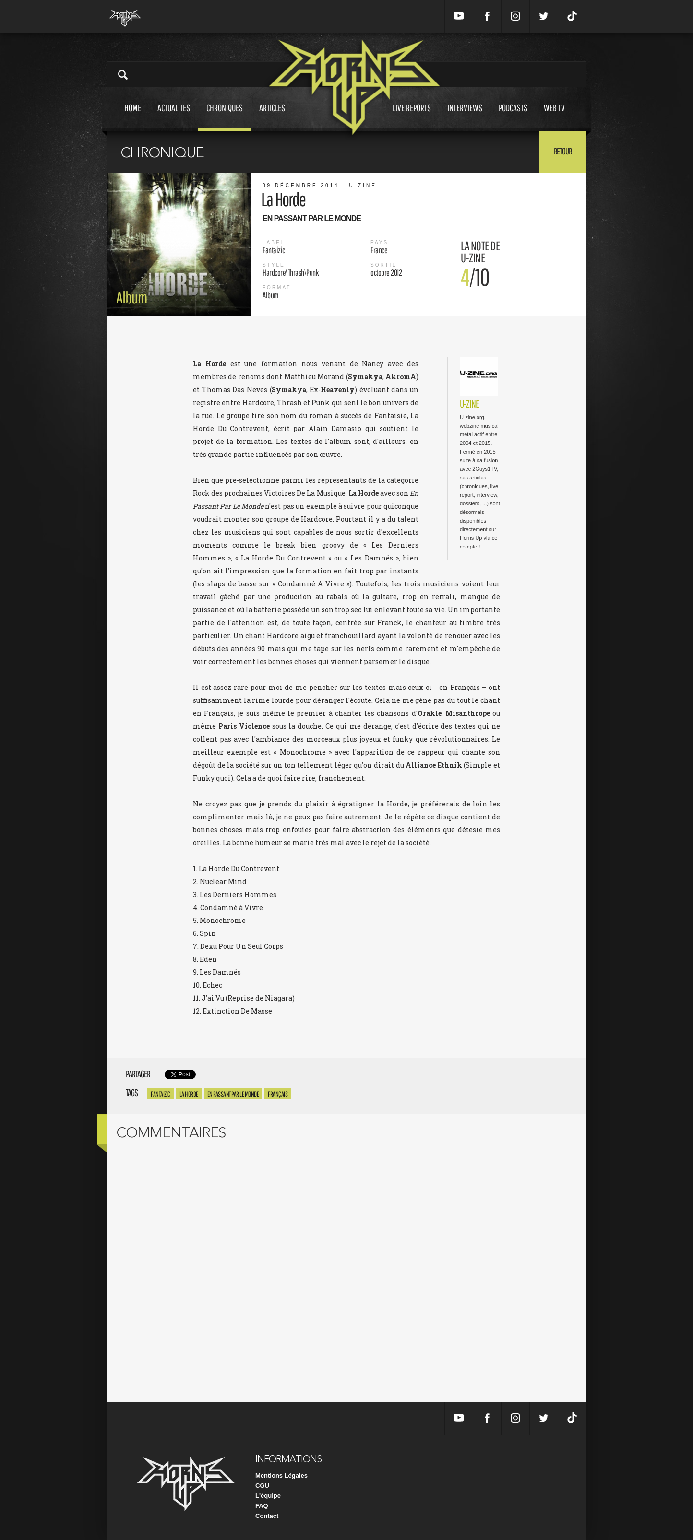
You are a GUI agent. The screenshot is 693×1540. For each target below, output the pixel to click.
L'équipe (268, 1495)
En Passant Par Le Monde (233, 1094)
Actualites (173, 116)
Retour (563, 151)
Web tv (554, 116)
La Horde (188, 1094)
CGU (262, 1485)
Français (277, 1094)
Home (132, 116)
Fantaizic (160, 1094)
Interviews (464, 116)
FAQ (261, 1505)
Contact (266, 1515)
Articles (272, 116)
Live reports (411, 116)
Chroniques (224, 116)
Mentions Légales (281, 1475)
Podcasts (513, 116)
